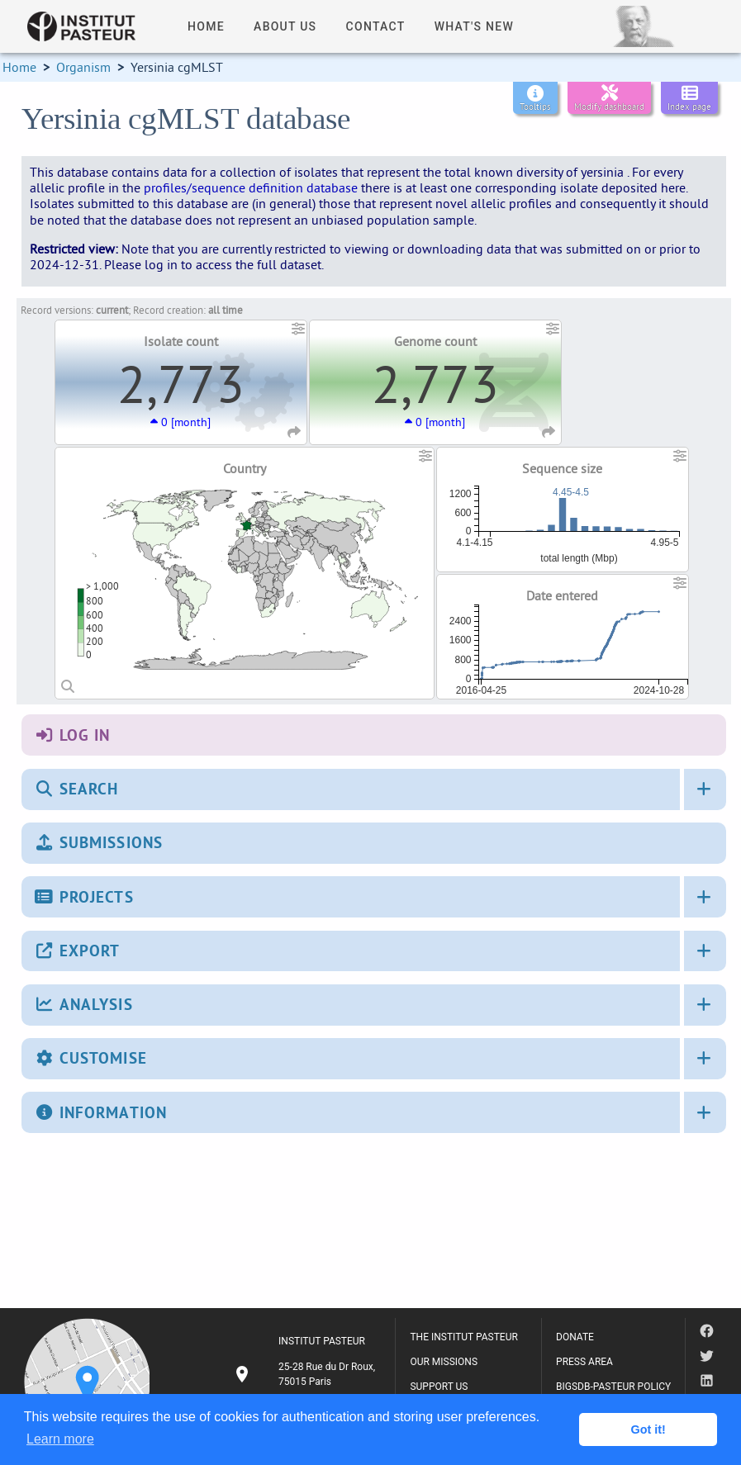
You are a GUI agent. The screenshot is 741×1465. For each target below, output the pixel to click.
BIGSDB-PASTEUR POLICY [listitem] (613, 1386)
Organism (83, 67)
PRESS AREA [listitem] (584, 1362)
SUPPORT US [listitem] (439, 1386)
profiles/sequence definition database (251, 187)
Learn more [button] (60, 1439)
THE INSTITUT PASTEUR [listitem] (463, 1337)
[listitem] (306, 1374)
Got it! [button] (648, 1429)
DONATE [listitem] (575, 1337)
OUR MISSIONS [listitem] (443, 1362)
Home (19, 67)
